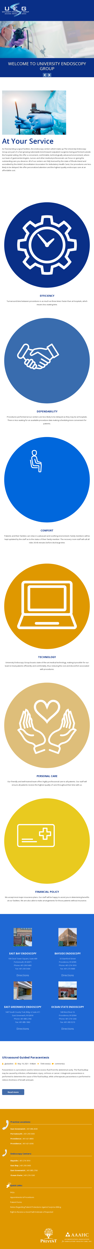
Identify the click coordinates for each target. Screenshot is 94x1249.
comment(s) (60, 1063)
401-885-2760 (25, 1018)
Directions (23, 975)
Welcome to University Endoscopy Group (47, 66)
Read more (16, 1092)
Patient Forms (16, 1202)
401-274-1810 (70, 965)
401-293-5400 (25, 965)
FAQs (12, 1192)
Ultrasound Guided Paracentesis (25, 1057)
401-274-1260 (70, 1018)
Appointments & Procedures (22, 1197)
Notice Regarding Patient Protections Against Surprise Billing (35, 1207)
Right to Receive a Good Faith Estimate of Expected (31, 1212)
